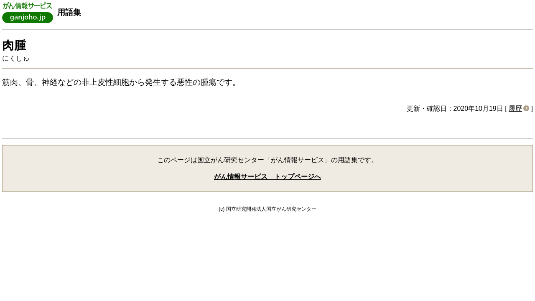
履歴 (515, 108)
